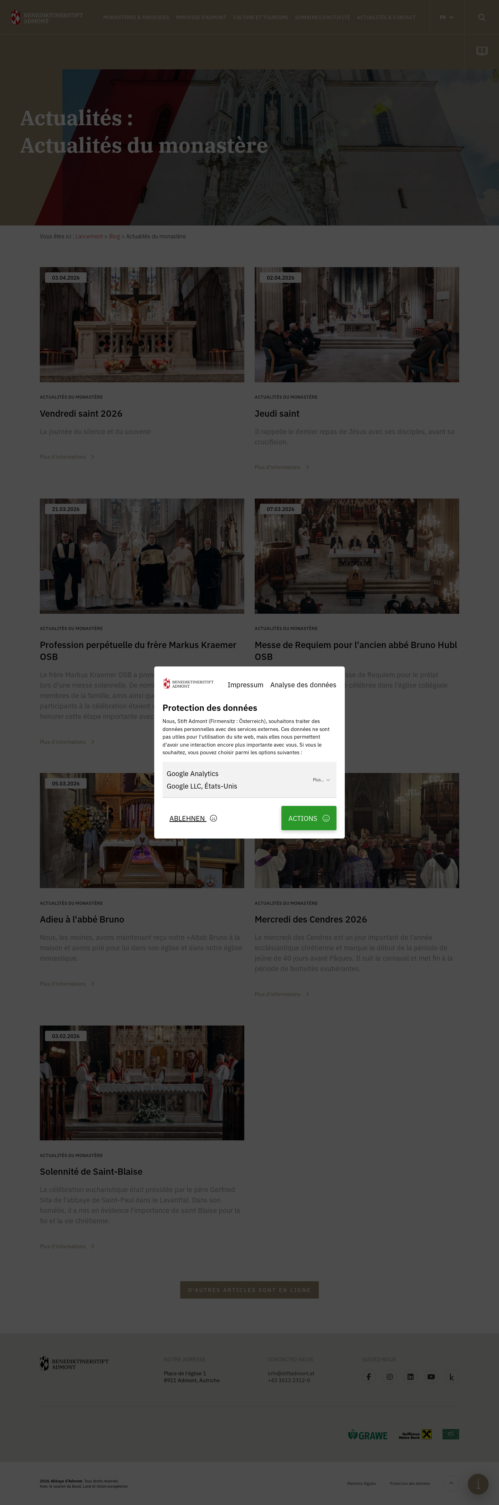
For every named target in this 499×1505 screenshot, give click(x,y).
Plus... (321, 779)
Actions (309, 818)
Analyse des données (303, 684)
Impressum (245, 684)
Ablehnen (193, 818)
